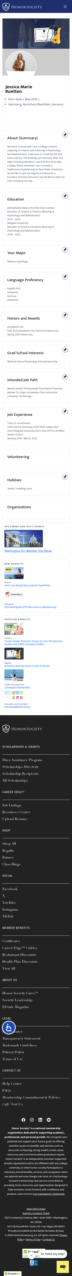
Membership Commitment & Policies (31, 1097)
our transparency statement (49, 1194)
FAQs (6, 1090)
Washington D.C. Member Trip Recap (28, 551)
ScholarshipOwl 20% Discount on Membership (30, 607)
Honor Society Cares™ (20, 993)
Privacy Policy (13, 1052)
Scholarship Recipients (20, 774)
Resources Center (16, 812)
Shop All (9, 844)
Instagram (10, 909)
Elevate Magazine (15, 1007)
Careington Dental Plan (17, 687)
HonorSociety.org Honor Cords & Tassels (27, 665)
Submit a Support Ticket (36, 1213)
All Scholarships (15, 780)
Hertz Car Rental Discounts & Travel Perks (27, 585)
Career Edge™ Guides (19, 948)
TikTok (7, 916)
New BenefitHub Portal (17, 707)
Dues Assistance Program (22, 760)
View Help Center (36, 1209)
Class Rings (11, 864)
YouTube (9, 903)
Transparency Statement (21, 1038)
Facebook (9, 889)
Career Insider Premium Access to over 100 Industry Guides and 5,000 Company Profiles (33, 643)
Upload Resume (14, 819)
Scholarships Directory (20, 767)
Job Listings (11, 805)
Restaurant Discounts (19, 955)
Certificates (11, 941)
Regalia (8, 850)
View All (8, 968)
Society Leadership (17, 1000)
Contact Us (49, 1239)
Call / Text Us (12, 1104)
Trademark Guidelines (19, 1045)
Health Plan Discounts (20, 961)
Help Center (12, 1084)
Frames (8, 857)
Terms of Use (12, 1059)
